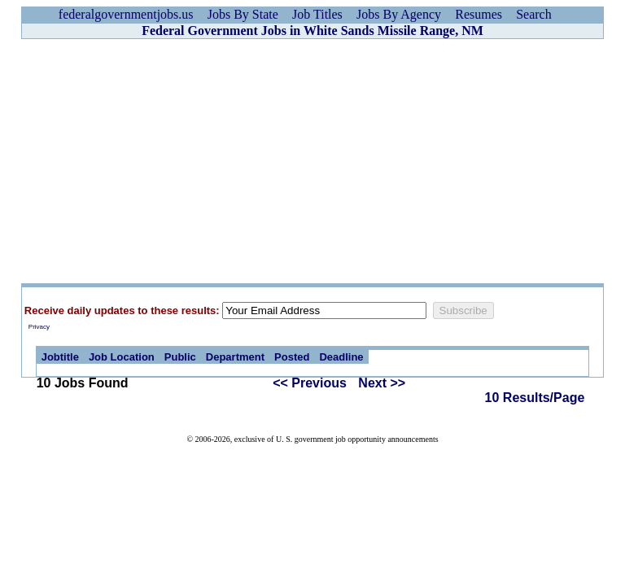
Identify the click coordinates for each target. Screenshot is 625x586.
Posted (291, 357)
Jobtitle (60, 357)
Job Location (122, 357)
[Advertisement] (312, 161)
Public (180, 357)
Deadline (341, 357)
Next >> (381, 383)
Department (235, 357)
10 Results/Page (535, 398)
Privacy (39, 326)
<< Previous (310, 383)
